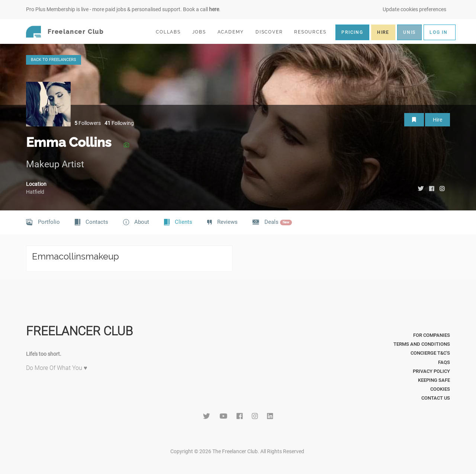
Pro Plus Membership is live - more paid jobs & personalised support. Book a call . (123, 9)
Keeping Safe (434, 380)
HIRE (383, 32)
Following (119, 123)
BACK (53, 59)
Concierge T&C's (430, 353)
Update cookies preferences (414, 9)
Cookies (440, 389)
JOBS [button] (202, 32)
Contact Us (435, 398)
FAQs (444, 362)
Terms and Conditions (421, 344)
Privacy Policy (431, 371)
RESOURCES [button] (313, 32)
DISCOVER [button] (272, 32)
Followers (87, 123)
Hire (437, 120)
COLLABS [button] (171, 32)
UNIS (409, 32)
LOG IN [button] (439, 32)
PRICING (352, 32)
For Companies (431, 335)
